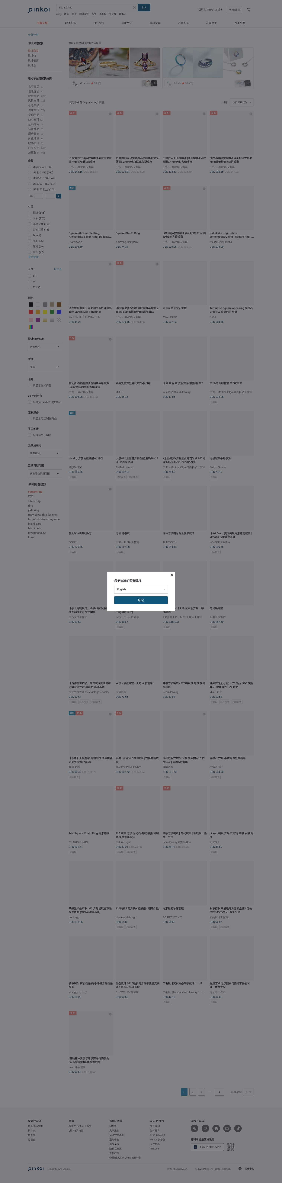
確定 (141, 600)
